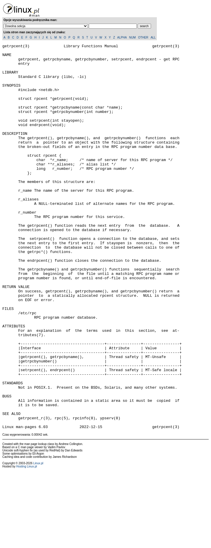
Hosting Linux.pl (26, 543)
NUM (132, 37)
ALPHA (122, 37)
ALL (153, 37)
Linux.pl (38, 540)
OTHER (143, 37)
